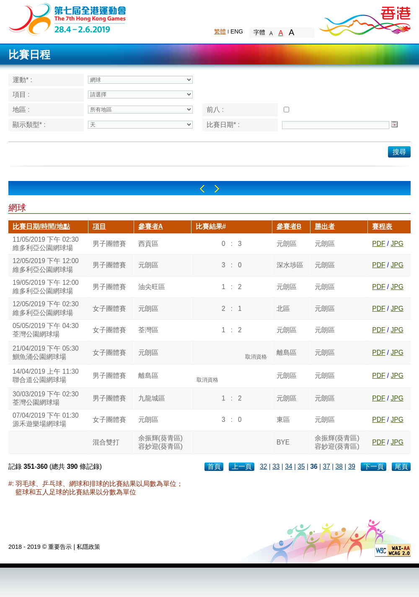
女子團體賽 (109, 308)
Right (217, 188)
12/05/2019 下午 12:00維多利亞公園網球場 (46, 265)
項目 (99, 226)
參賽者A (150, 226)
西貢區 (148, 243)
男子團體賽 (109, 243)
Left (202, 188)
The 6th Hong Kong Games (67, 18)
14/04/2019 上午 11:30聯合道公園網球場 (46, 375)
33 (275, 466)
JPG (397, 243)
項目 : (21, 94)
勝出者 (325, 226)
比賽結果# (211, 226)
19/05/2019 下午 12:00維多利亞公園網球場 (46, 287)
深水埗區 (290, 265)
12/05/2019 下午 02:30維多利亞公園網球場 (46, 308)
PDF (378, 243)
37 (326, 466)
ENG (236, 31)
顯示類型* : (29, 124)
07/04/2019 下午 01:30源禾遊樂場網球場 (46, 419)
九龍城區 (151, 398)
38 (339, 466)
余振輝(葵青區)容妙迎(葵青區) (160, 442)
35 (301, 466)
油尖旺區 (151, 286)
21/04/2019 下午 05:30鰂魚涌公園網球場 (46, 352)
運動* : (22, 79)
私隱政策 (88, 546)
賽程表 (382, 226)
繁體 (220, 31)
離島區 (287, 352)
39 (351, 466)
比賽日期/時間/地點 (41, 226)
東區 (283, 419)
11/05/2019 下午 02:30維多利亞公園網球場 (46, 243)
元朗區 (287, 243)
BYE (283, 442)
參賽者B (289, 226)
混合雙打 (106, 442)
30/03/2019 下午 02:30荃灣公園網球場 (46, 398)
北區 (283, 308)
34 (288, 466)
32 (263, 466)
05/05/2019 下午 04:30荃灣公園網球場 (46, 330)
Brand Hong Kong (364, 19)
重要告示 (60, 546)
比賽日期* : (223, 124)
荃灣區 (148, 329)
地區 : (21, 109)
